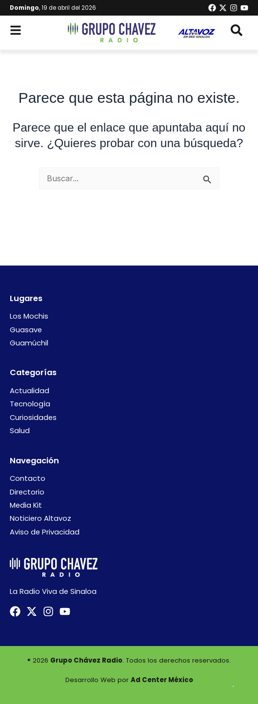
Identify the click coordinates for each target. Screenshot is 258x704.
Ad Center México (162, 680)
